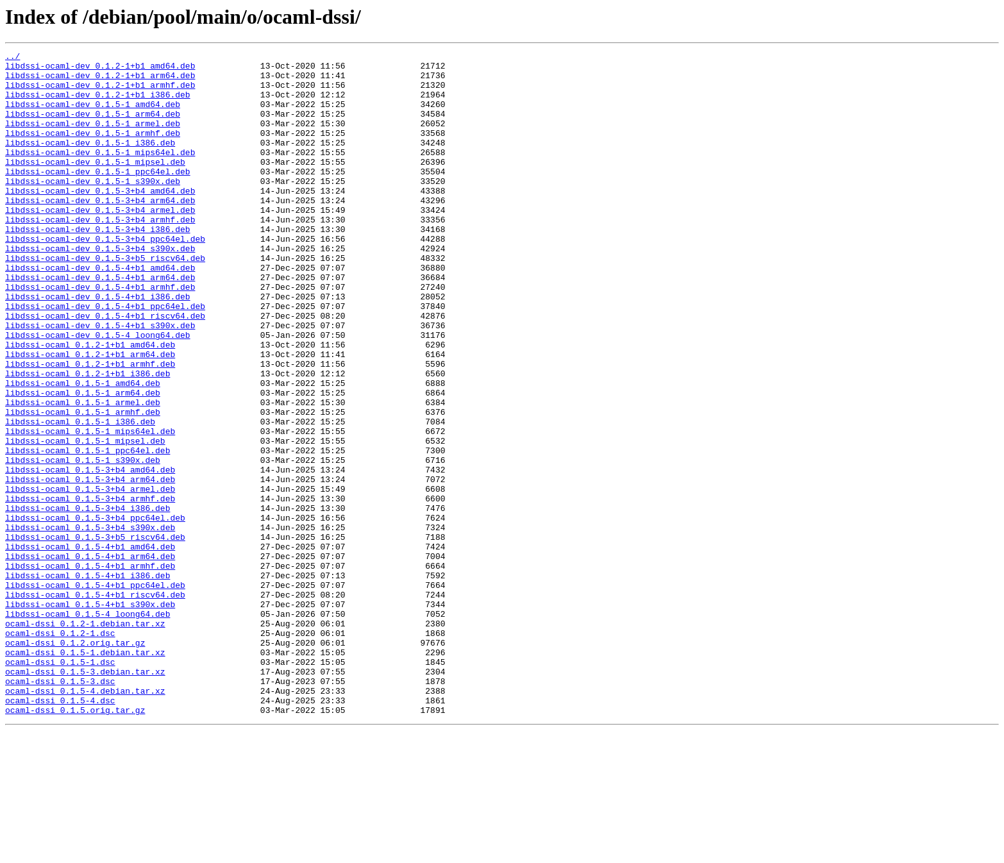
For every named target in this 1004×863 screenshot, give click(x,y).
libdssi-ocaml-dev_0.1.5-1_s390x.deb (92, 208)
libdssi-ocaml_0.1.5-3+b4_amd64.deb (90, 554)
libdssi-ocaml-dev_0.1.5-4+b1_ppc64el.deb (105, 358)
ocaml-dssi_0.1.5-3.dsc (60, 808)
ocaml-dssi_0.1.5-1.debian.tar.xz (85, 773)
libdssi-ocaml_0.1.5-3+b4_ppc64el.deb (95, 611)
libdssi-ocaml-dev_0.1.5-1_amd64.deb (92, 115)
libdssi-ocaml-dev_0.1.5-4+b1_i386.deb (97, 346)
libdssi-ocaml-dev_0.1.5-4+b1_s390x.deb (100, 381)
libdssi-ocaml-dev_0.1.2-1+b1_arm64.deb (100, 81)
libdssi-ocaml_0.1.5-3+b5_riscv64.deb (95, 635)
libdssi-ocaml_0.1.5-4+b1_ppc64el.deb (95, 692)
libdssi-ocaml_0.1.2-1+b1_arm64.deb (90, 415)
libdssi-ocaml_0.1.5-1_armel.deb (82, 473)
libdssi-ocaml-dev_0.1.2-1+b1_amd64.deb (100, 69)
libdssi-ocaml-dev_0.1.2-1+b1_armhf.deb (100, 92)
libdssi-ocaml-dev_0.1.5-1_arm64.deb (92, 127)
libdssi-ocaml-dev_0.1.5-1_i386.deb (90, 161)
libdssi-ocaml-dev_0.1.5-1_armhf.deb (92, 150)
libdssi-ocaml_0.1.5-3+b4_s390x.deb (90, 623)
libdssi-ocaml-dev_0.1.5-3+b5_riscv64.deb (105, 300)
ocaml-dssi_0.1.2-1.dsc (60, 750)
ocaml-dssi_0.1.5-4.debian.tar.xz (85, 819)
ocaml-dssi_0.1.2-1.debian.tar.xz (85, 738)
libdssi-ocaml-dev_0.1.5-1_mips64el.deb (100, 173)
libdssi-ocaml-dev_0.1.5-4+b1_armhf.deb (100, 334)
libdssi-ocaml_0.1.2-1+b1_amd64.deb (90, 404)
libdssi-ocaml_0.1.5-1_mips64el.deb (90, 508)
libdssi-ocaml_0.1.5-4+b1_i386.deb (87, 681)
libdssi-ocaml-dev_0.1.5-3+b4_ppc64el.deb (105, 277)
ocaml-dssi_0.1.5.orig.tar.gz (75, 842)
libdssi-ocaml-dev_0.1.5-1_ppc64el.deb (97, 196)
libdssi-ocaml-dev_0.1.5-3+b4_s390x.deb (100, 288)
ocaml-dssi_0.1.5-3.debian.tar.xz (85, 796)
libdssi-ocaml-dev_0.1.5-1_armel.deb (92, 138)
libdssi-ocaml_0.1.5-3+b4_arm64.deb (90, 565)
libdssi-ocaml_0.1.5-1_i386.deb (80, 496)
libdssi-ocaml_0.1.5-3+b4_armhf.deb (90, 588)
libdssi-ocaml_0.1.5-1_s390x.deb (82, 542)
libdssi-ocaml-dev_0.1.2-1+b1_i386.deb (97, 104)
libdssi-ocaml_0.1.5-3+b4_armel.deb (90, 577)
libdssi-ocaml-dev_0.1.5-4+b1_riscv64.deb (105, 369)
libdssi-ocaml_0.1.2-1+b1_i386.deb (87, 438)
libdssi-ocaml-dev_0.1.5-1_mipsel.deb (95, 184)
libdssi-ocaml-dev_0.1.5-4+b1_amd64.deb (100, 311)
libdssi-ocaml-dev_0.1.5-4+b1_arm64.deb (100, 323)
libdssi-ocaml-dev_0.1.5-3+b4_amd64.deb (100, 219)
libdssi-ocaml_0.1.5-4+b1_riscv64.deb (95, 704)
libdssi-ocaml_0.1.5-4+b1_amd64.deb (90, 646)
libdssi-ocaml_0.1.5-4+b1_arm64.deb (90, 658)
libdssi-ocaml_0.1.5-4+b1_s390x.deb (90, 715)
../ (12, 57)
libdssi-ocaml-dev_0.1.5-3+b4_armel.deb (100, 242)
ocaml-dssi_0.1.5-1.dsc (60, 785)
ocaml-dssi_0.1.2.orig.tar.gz (75, 761)
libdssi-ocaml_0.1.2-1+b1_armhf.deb (90, 427)
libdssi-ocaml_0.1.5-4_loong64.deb (87, 727)
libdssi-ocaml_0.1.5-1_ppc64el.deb (87, 531)
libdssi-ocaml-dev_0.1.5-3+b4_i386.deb (97, 265)
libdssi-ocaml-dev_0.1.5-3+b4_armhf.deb (100, 254)
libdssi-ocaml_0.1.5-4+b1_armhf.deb (90, 669)
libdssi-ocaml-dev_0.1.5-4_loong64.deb (97, 392)
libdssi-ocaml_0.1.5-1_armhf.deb (82, 484)
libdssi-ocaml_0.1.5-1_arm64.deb (82, 461)
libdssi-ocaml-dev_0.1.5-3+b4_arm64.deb (100, 231)
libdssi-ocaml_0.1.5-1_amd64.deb (82, 450)
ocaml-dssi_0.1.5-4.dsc (60, 831)
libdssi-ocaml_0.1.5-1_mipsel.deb (85, 519)
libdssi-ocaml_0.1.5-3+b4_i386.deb (87, 600)
